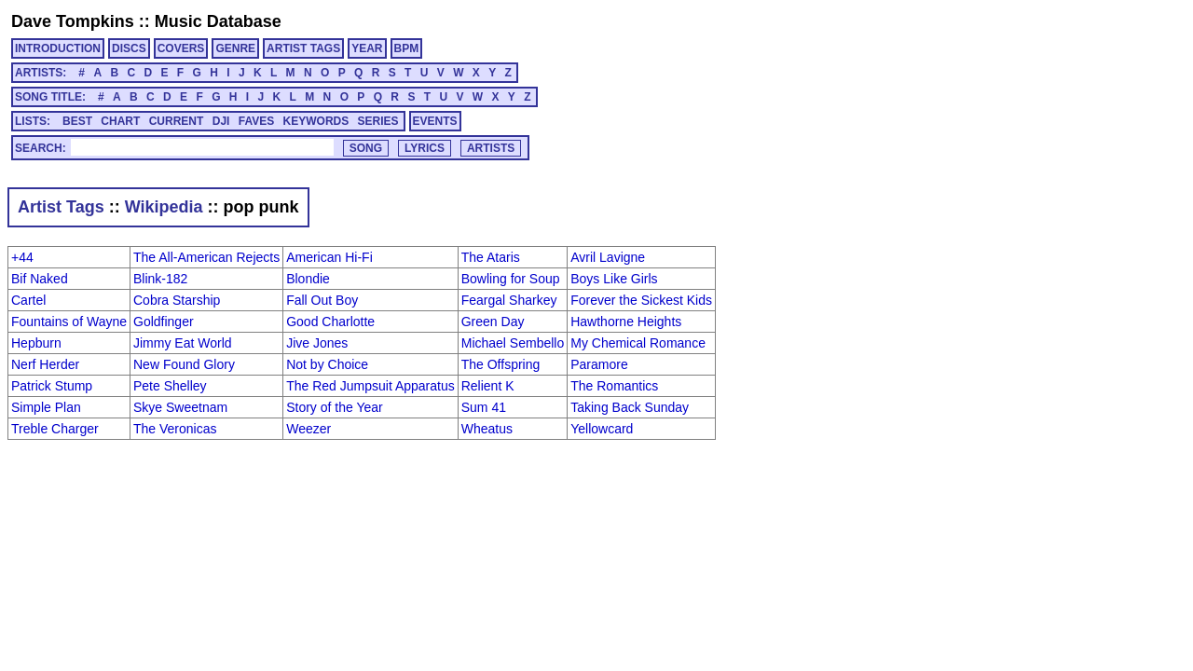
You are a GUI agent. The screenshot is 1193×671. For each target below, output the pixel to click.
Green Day (493, 321)
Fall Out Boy (322, 300)
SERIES (378, 121)
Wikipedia (164, 207)
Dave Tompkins (72, 21)
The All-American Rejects (206, 257)
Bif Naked (39, 278)
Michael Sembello (513, 343)
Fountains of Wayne (69, 321)
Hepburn (36, 343)
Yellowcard (601, 428)
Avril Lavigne (607, 257)
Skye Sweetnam (180, 407)
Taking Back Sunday (629, 407)
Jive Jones (317, 343)
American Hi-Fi (329, 257)
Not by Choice (327, 364)
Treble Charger (55, 428)
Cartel (28, 300)
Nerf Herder (45, 364)
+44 (22, 257)
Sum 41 (483, 407)
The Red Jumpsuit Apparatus (370, 385)
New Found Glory (184, 364)
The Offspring (501, 364)
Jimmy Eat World (182, 343)
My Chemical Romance (638, 343)
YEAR (366, 48)
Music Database (218, 21)
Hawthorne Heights (625, 321)
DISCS (129, 48)
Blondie (308, 278)
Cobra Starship (176, 300)
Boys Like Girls (613, 278)
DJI (221, 121)
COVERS (181, 48)
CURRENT (176, 121)
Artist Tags (61, 207)
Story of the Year (334, 407)
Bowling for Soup (510, 278)
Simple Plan (46, 407)
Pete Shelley (170, 385)
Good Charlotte (330, 321)
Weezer (308, 428)
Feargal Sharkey (509, 300)
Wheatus (487, 428)
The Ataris (490, 257)
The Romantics (614, 385)
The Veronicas (175, 428)
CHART (120, 121)
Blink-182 (160, 278)
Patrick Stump (51, 385)
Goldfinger (163, 321)
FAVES (256, 121)
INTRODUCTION (58, 48)
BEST (77, 121)
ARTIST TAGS (303, 48)
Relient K (487, 385)
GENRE (235, 48)
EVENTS (435, 121)
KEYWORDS (316, 121)
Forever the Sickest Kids (641, 300)
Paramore (598, 364)
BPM (406, 48)
